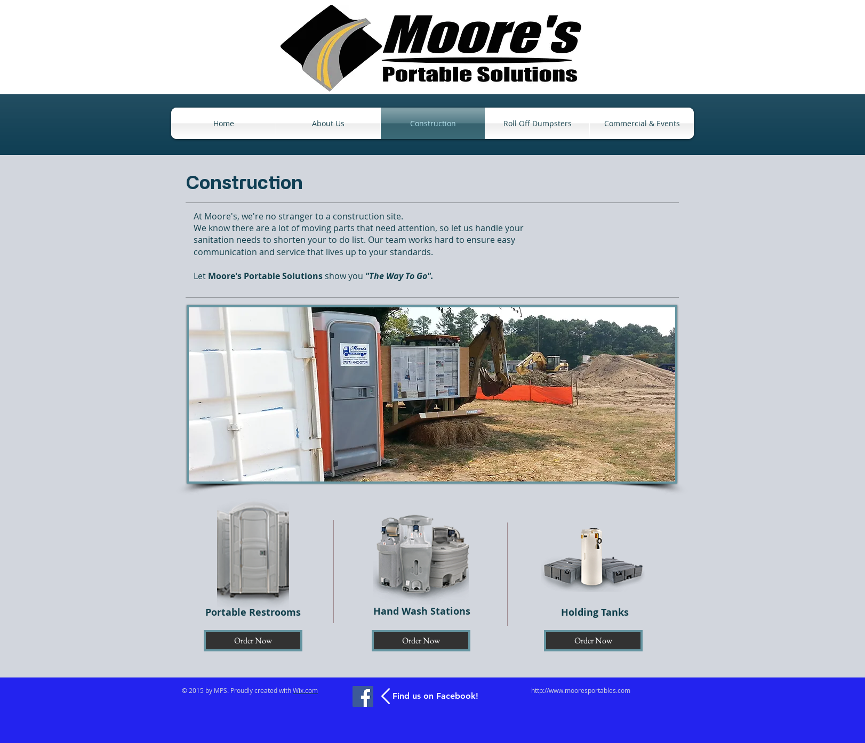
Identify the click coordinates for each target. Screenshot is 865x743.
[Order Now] (253, 640)
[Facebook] (363, 696)
